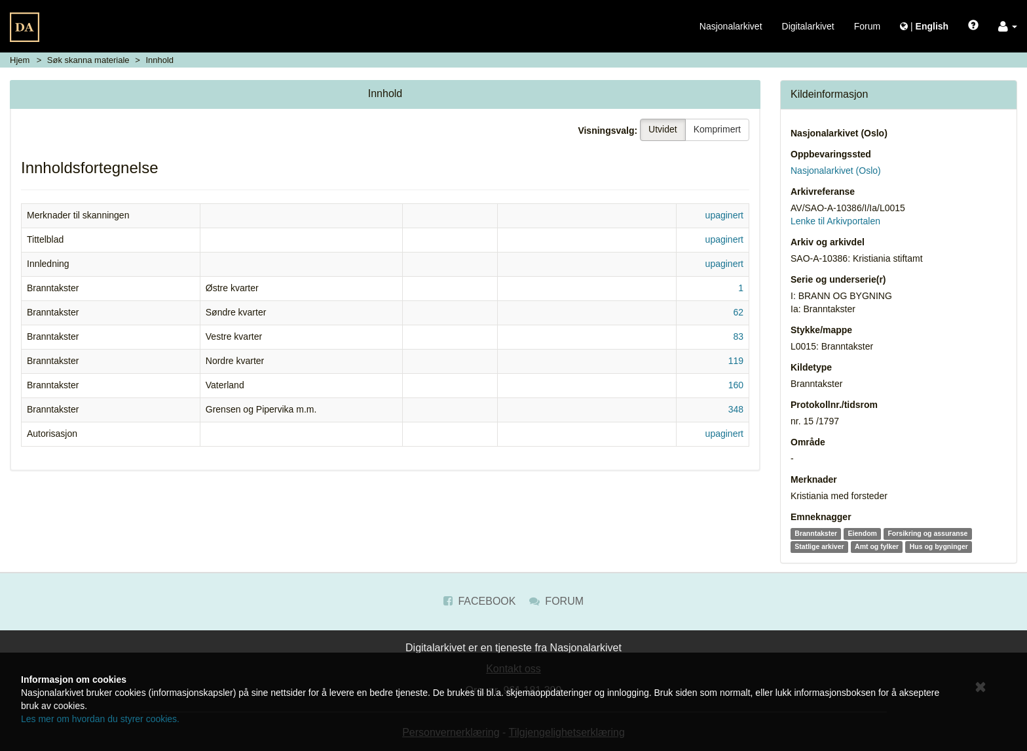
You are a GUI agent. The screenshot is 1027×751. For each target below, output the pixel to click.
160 (735, 385)
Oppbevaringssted (831, 154)
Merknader (814, 479)
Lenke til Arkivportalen (835, 221)
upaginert (724, 215)
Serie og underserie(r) (838, 279)
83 (738, 336)
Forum (867, 26)
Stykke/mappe (821, 330)
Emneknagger (821, 517)
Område (808, 442)
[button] (1007, 26)
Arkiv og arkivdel (828, 242)
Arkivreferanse (823, 191)
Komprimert (717, 129)
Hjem (19, 60)
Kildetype (811, 367)
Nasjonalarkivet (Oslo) (839, 133)
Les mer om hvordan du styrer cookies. (100, 719)
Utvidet (662, 129)
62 (738, 312)
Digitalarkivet (808, 26)
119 (735, 360)
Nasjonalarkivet (731, 26)
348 (735, 409)
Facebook (479, 601)
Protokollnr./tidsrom (834, 404)
